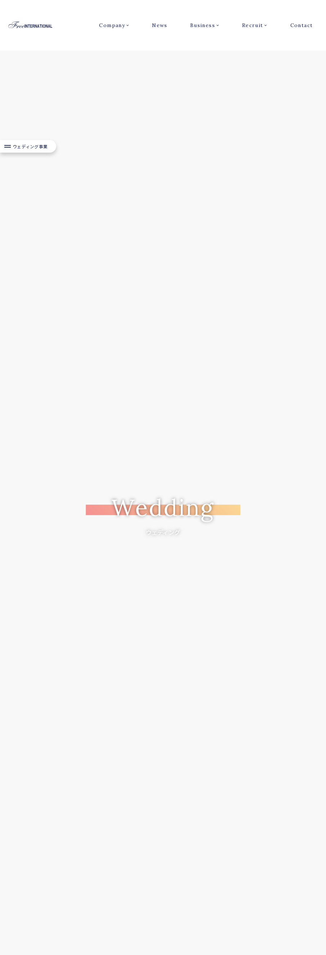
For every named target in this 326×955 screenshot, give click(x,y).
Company (112, 25)
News (160, 25)
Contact (301, 25)
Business (202, 25)
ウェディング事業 (30, 168)
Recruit (252, 25)
